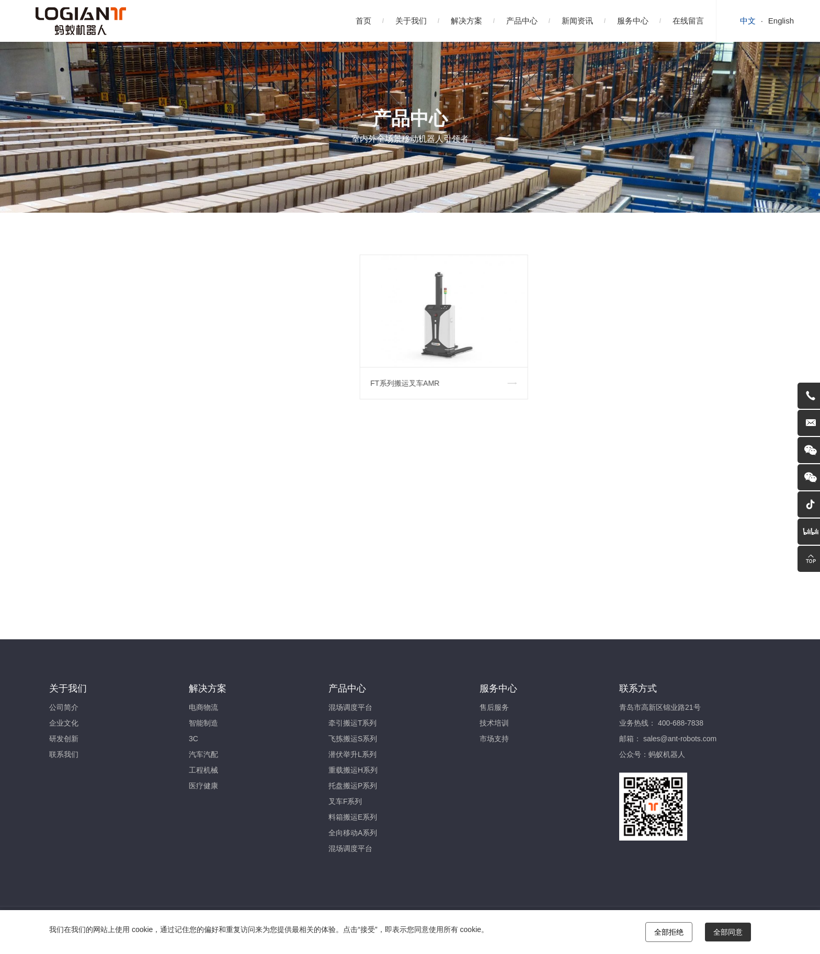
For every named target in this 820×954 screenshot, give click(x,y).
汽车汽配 (203, 754)
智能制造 (203, 723)
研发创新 (63, 738)
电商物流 (203, 707)
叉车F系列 (345, 801)
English (781, 20)
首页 (363, 20)
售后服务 (494, 707)
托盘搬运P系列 (352, 785)
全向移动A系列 (352, 833)
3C (193, 738)
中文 (748, 20)
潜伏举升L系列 (352, 754)
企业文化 (63, 723)
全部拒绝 (669, 932)
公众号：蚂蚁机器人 (652, 754)
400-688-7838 (680, 723)
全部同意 (728, 932)
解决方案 (466, 20)
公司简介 (63, 707)
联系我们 (63, 754)
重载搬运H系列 (353, 770)
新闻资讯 (577, 20)
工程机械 (203, 770)
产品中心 (522, 20)
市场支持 (494, 738)
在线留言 (688, 20)
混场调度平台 (350, 707)
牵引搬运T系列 (352, 723)
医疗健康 (203, 785)
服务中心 (632, 20)
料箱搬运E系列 (352, 817)
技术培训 (494, 723)
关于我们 (411, 20)
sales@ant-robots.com (679, 738)
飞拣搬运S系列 (352, 738)
